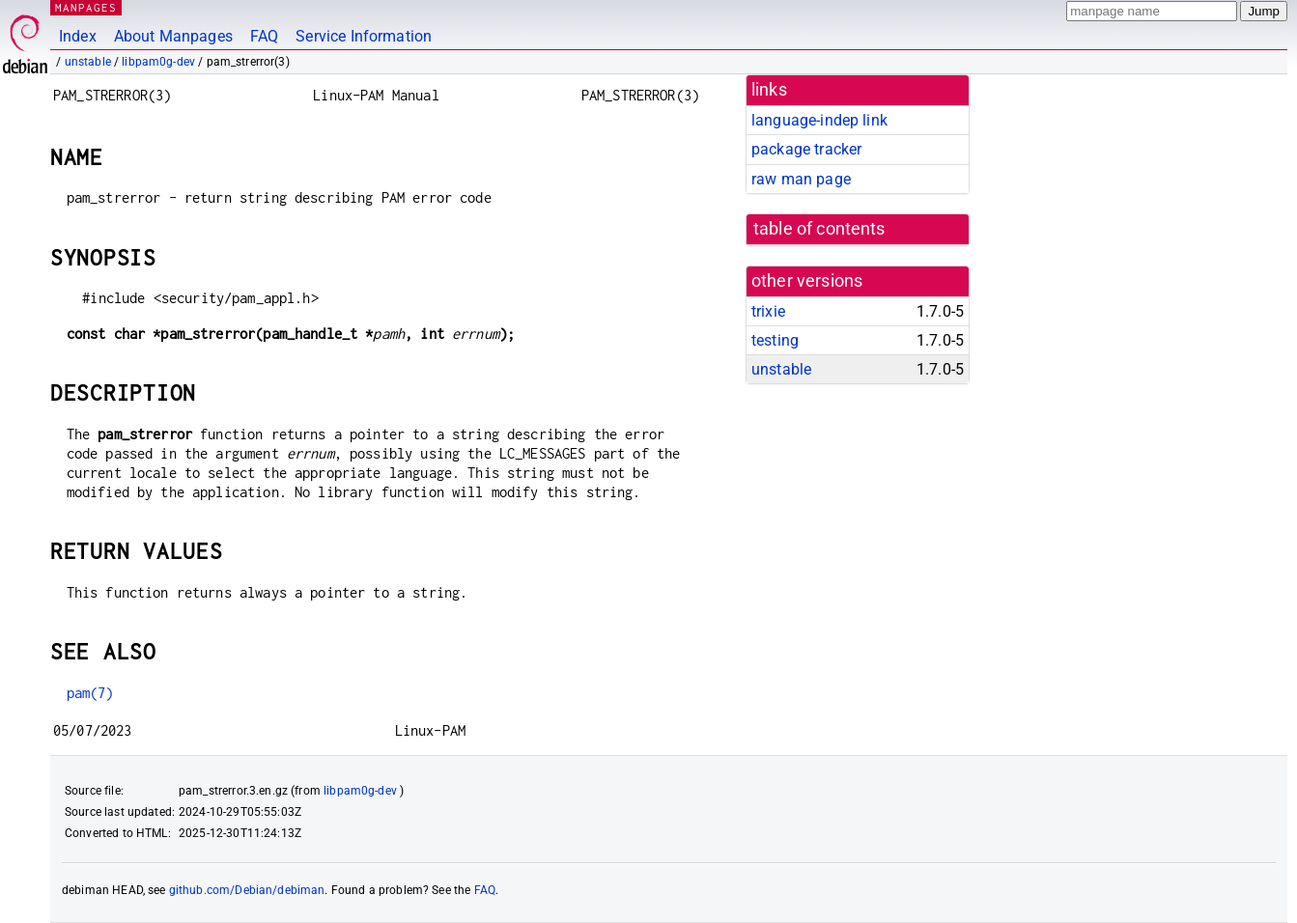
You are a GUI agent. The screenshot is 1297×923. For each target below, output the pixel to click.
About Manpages (173, 36)
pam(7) (90, 693)
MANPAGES (86, 7)
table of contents (819, 228)
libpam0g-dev (158, 62)
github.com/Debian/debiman (247, 890)
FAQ (264, 36)
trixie (768, 311)
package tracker (806, 149)
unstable (88, 62)
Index (78, 36)
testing (775, 340)
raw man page (801, 179)
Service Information (364, 36)
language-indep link (819, 120)
